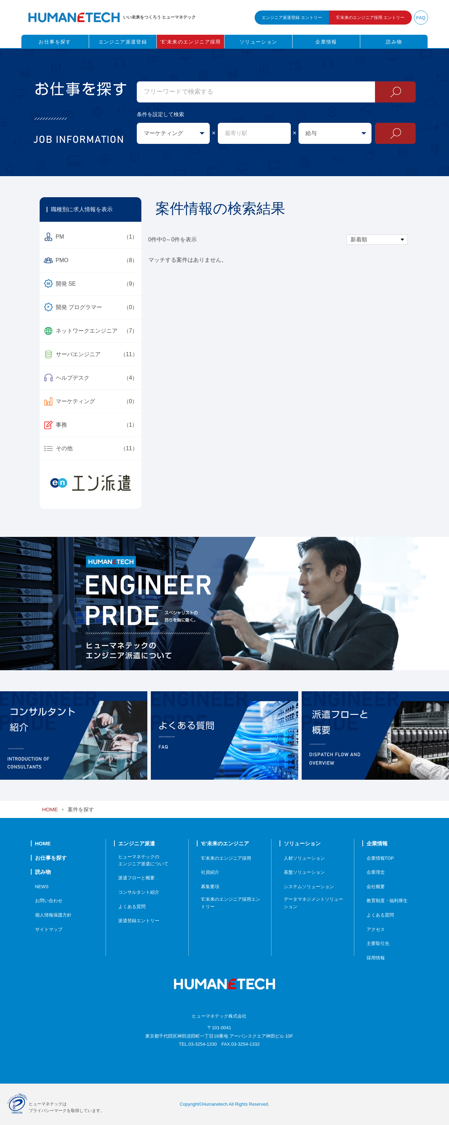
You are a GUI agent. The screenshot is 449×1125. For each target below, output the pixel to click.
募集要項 (210, 886)
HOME (50, 809)
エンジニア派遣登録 (123, 42)
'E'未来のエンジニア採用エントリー (231, 903)
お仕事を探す (55, 42)
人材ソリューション (304, 858)
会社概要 (376, 886)
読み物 (394, 42)
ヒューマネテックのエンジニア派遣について (143, 860)
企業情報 (326, 42)
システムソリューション (309, 886)
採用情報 (376, 957)
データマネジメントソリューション (313, 903)
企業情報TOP (380, 858)
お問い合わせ (48, 900)
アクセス (376, 929)
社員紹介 (210, 872)
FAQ (420, 17)
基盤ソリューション (304, 872)
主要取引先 (378, 943)
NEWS (42, 886)
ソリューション (258, 42)
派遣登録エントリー (138, 920)
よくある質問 (132, 906)
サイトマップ (48, 929)
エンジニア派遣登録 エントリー (292, 17)
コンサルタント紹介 (138, 892)
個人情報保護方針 (53, 915)
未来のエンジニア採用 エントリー (370, 17)
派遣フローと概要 (136, 877)
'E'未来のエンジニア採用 (190, 42)
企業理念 (376, 872)
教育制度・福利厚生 (387, 900)
